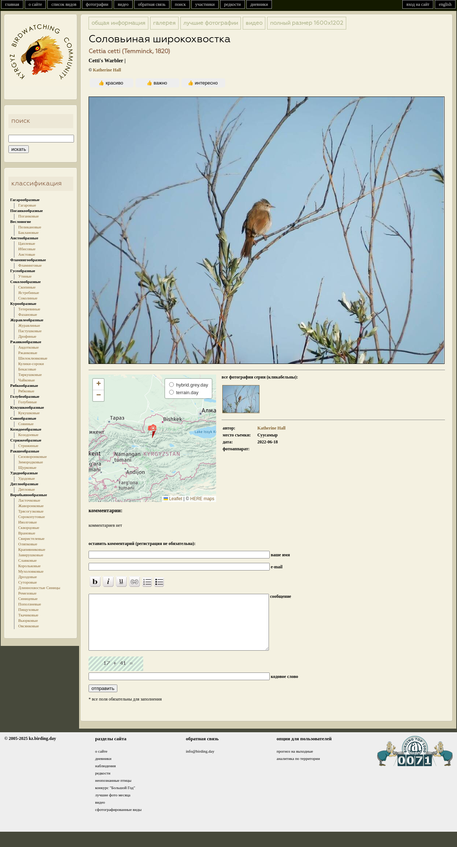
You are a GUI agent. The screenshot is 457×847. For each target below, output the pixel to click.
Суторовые (27, 582)
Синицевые (28, 598)
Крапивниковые (31, 549)
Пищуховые (28, 609)
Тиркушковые (30, 374)
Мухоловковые (30, 571)
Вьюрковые (28, 620)
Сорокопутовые (31, 516)
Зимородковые (30, 462)
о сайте (35, 4)
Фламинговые (30, 265)
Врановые (26, 533)
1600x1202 (306, 23)
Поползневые (29, 604)
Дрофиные (27, 336)
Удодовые (26, 478)
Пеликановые (29, 227)
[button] (152, 431)
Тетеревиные (29, 309)
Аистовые (26, 254)
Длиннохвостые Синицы (39, 587)
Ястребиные (28, 292)
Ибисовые (26, 249)
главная (12, 4)
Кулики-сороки (31, 363)
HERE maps (202, 498)
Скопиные (27, 287)
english (445, 4)
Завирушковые (30, 555)
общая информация (118, 23)
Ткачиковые (28, 615)
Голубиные (27, 402)
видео (123, 4)
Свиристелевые (31, 538)
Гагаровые (27, 205)
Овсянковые (28, 626)
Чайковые (26, 380)
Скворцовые (28, 527)
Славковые (27, 560)
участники (205, 4)
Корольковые (29, 566)
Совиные (26, 423)
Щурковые (27, 467)
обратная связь (151, 4)
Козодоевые (28, 434)
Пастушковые (30, 331)
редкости (232, 4)
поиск (180, 4)
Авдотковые (28, 347)
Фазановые (27, 314)
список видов (63, 4)
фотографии (97, 4)
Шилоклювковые (32, 358)
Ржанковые (27, 352)
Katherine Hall (107, 69)
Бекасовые (27, 369)
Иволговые (27, 522)
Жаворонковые (31, 505)
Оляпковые (27, 544)
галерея (164, 23)
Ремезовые (27, 593)
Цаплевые (26, 243)
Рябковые (26, 391)
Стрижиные (28, 445)
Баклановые (28, 232)
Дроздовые (27, 577)
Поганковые (28, 216)
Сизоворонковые (32, 456)
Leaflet (173, 498)
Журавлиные (29, 325)
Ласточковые (29, 500)
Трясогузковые (30, 511)
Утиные (25, 276)
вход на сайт (417, 4)
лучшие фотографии (210, 23)
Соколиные (28, 298)
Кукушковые (29, 413)
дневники (259, 4)
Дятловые (26, 489)
